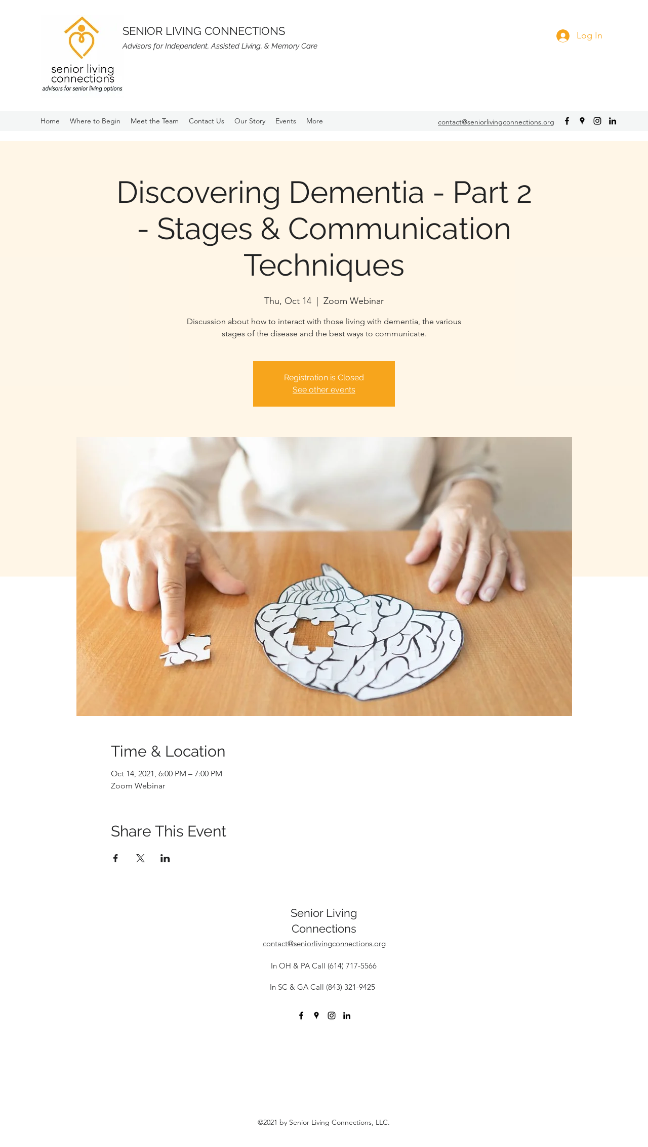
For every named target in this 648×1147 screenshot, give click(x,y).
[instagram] (597, 121)
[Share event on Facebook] (115, 858)
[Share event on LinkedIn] (165, 858)
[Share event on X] (140, 858)
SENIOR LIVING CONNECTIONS (204, 30)
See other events (324, 389)
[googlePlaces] (582, 121)
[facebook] (567, 121)
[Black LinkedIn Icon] (613, 121)
